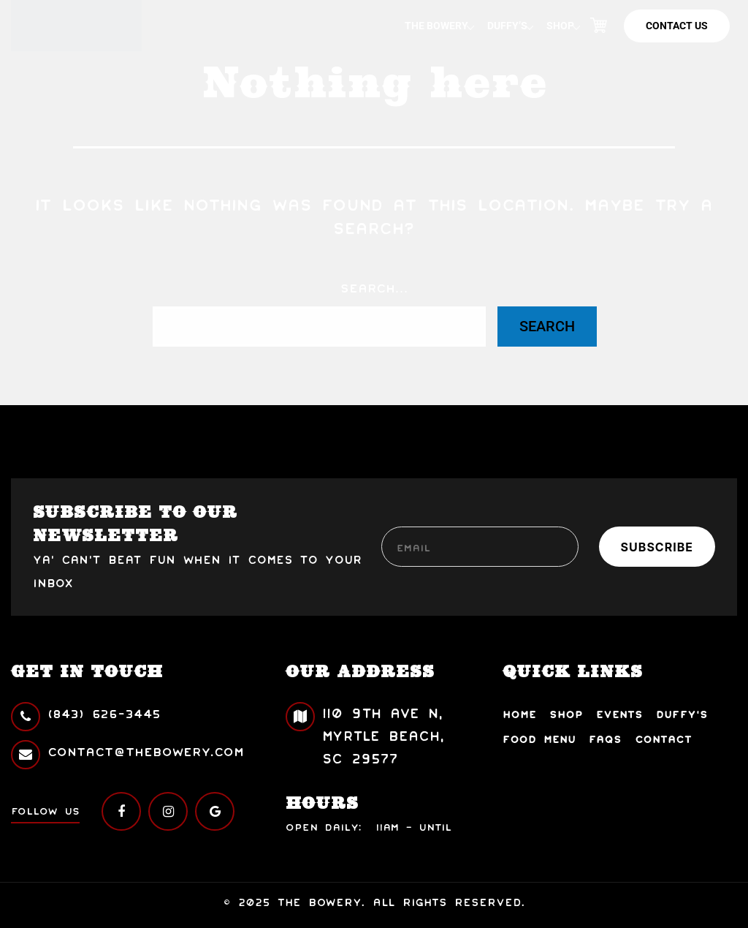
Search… (374, 287)
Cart (598, 26)
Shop (560, 25)
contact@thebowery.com (127, 751)
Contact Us (677, 25)
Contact (663, 738)
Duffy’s (507, 25)
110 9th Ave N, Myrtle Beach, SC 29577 (365, 734)
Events (619, 713)
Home (519, 713)
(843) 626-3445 (86, 713)
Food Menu (539, 738)
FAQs (605, 738)
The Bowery (436, 25)
